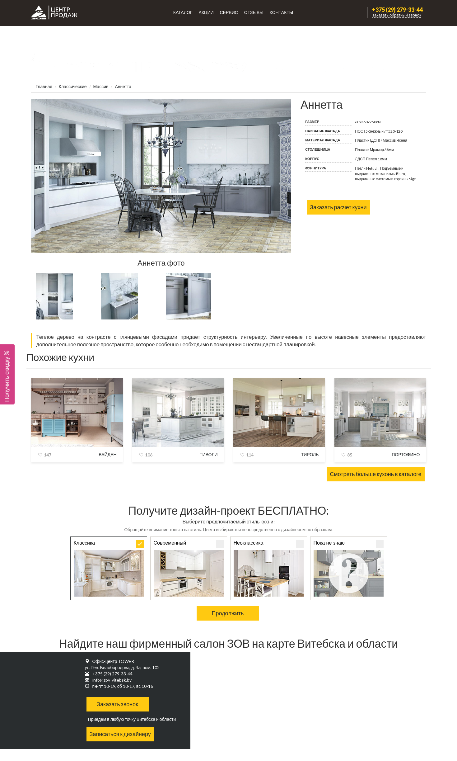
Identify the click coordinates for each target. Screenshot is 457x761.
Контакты (281, 12)
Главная (44, 86)
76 (46, 245)
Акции (206, 12)
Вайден (107, 454)
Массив (101, 86)
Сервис (229, 12)
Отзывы (253, 12)
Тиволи (208, 454)
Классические (73, 86)
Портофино (406, 454)
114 (250, 454)
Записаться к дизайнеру (120, 733)
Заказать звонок (117, 704)
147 (47, 454)
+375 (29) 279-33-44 (397, 9)
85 (349, 454)
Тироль (310, 454)
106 (148, 454)
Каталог (183, 12)
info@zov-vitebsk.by (112, 680)
